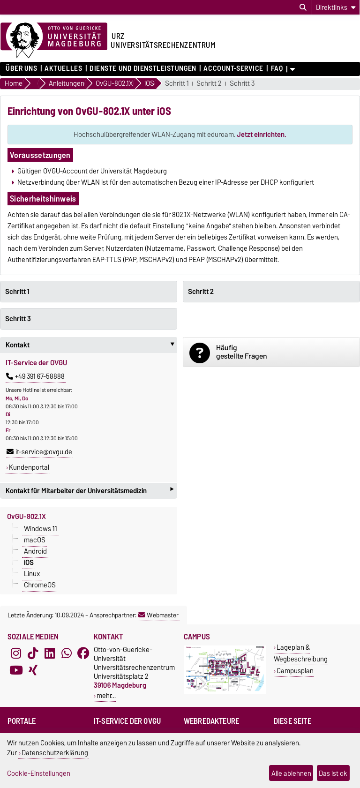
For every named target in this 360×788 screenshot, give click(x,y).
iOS (29, 562)
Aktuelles (63, 68)
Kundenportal (29, 467)
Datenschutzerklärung (55, 752)
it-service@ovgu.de (39, 452)
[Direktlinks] (336, 7)
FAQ (277, 68)
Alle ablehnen (291, 773)
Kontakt (91, 345)
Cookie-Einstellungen (38, 773)
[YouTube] (16, 670)
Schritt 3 (242, 83)
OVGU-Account (65, 171)
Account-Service (233, 68)
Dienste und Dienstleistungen (143, 68)
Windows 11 (40, 528)
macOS (34, 540)
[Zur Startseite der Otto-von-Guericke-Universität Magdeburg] (54, 41)
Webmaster (158, 615)
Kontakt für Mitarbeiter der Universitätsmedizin (89, 490)
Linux (32, 573)
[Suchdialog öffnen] (303, 7)
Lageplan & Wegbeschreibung (301, 653)
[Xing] (32, 670)
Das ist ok (333, 773)
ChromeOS (40, 585)
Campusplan (295, 670)
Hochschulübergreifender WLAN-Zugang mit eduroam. (180, 134)
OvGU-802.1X (26, 516)
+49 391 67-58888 (35, 376)
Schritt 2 (209, 83)
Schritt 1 (177, 83)
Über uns (21, 68)
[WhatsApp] (66, 653)
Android (35, 551)
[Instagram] (16, 653)
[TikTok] (32, 653)
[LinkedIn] (49, 653)
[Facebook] (83, 653)
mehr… (106, 695)
